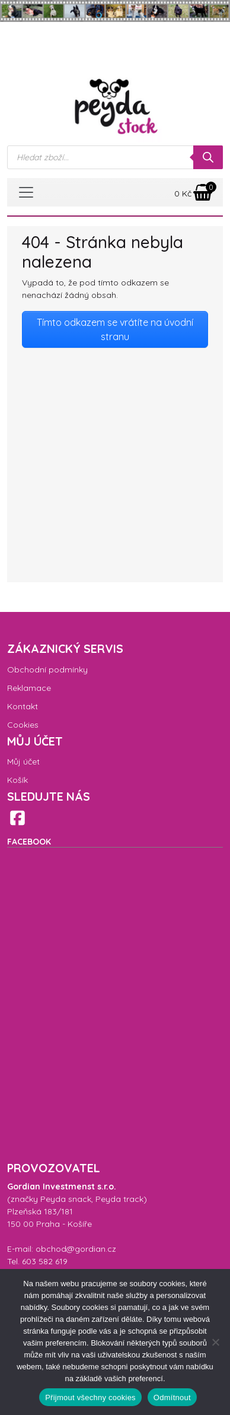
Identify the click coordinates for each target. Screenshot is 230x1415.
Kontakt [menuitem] (22, 706)
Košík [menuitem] (17, 780)
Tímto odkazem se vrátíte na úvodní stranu (115, 329)
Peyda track (119, 1199)
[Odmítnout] (215, 1342)
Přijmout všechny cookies (90, 1397)
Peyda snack (65, 1199)
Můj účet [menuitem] (23, 761)
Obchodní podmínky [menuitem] (47, 669)
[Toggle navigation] (26, 192)
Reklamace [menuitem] (29, 688)
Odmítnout (172, 1397)
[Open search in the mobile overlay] (115, 157)
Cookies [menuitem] (23, 724)
